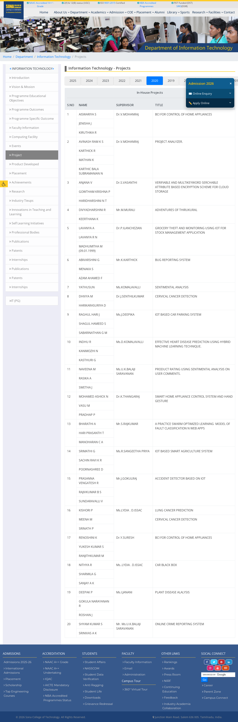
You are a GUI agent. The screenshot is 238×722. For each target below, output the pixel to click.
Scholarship (13, 685)
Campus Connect (216, 698)
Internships (18, 260)
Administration (134, 674)
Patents (15, 251)
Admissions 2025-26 (17, 662)
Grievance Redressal (98, 704)
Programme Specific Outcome (31, 119)
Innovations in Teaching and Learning (30, 212)
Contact (229, 12)
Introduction (19, 78)
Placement (145, 12)
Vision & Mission (22, 87)
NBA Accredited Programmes (148, 4)
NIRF (166, 681)
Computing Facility (23, 137)
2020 (154, 81)
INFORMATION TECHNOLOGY (32, 69)
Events (15, 146)
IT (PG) (14, 301)
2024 (89, 81)
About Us (62, 12)
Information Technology (54, 57)
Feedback (170, 697)
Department (80, 12)
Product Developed (24, 164)
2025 (73, 81)
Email (127, 668)
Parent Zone (212, 691)
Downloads (92, 697)
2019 (171, 81)
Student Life (92, 691)
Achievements (20, 182)
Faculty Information (24, 128)
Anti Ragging (93, 685)
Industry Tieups (21, 201)
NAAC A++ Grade (55, 662)
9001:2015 (109, 2)
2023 (105, 81)
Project (15, 155)
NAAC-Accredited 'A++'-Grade (40, 4)
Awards (168, 668)
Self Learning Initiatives (26, 223)
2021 (138, 81)
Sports (185, 12)
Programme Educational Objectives (27, 98)
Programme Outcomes (26, 109)
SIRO (178, 6)
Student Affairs (94, 662)
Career (208, 685)
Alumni (160, 12)
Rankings (169, 662)
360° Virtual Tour (135, 689)
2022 (122, 81)
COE (131, 12)
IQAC (47, 679)
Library (173, 12)
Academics (100, 12)
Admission (118, 12)
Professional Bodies (24, 232)
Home (7, 57)
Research (200, 12)
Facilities (216, 12)
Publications (19, 241)
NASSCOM (91, 668)
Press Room (171, 674)
